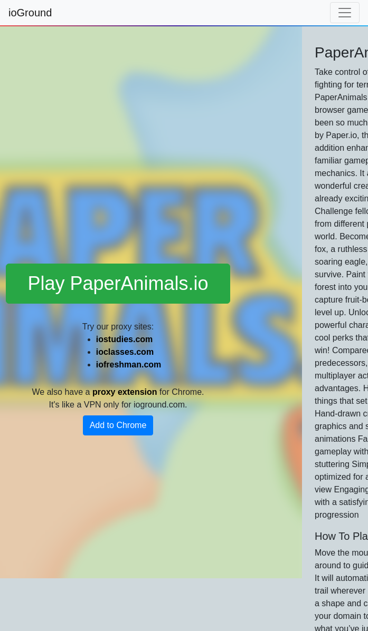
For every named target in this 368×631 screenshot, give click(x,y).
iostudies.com (124, 339)
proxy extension (124, 391)
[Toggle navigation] (345, 12)
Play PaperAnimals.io (117, 283)
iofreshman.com (129, 364)
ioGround (30, 12)
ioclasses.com (125, 351)
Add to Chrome (118, 425)
